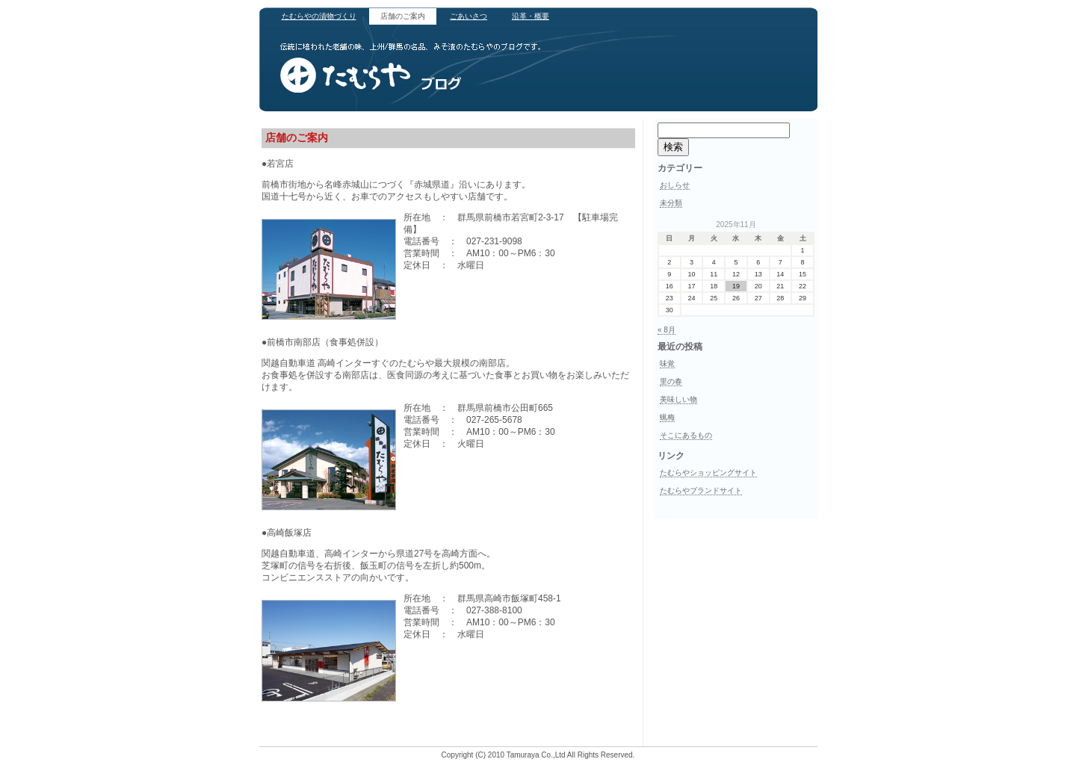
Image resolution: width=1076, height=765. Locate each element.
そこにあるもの (686, 435)
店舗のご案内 (402, 16)
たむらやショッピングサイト (708, 472)
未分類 (671, 203)
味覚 (667, 363)
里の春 (671, 381)
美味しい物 (678, 399)
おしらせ (675, 185)
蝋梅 (667, 417)
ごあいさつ (468, 16)
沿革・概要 (530, 16)
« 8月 (666, 330)
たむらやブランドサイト (701, 490)
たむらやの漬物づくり (319, 16)
